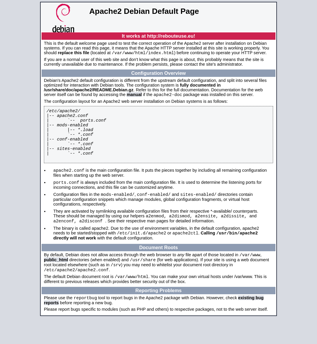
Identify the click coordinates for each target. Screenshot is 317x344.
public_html (56, 281)
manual (134, 96)
